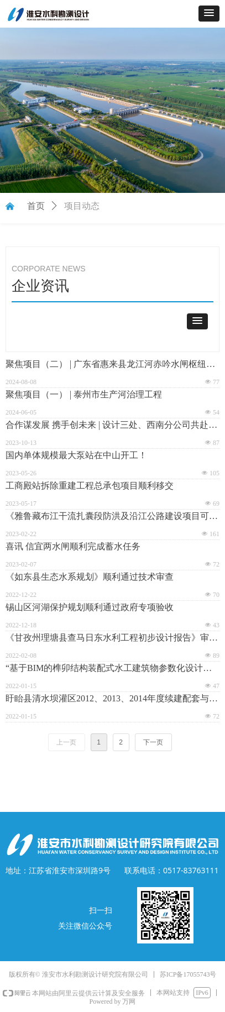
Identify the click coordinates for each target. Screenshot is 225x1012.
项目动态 (82, 206)
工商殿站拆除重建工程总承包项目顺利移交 (90, 485)
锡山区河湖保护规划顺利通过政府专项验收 (90, 607)
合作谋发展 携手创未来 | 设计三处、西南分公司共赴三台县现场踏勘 (111, 426)
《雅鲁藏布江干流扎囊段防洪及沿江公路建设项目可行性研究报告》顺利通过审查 (112, 517)
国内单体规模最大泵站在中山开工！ (76, 455)
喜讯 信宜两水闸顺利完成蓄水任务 (73, 546)
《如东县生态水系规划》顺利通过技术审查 (90, 576)
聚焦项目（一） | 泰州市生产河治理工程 (84, 394)
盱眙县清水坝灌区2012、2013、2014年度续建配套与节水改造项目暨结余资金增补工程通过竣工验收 (112, 699)
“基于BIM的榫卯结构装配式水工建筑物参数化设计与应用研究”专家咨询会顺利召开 (109, 669)
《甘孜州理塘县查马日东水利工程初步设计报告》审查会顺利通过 (112, 638)
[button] (208, 14)
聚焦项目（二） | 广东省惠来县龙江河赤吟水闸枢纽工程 (110, 365)
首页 (36, 206)
